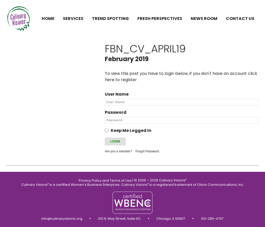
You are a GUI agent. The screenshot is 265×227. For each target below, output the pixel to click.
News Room (204, 19)
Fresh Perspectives (159, 19)
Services (73, 19)
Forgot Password (147, 151)
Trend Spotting (110, 19)
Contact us (240, 19)
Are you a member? (118, 151)
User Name (117, 94)
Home (48, 19)
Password (116, 112)
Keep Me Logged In (131, 130)
